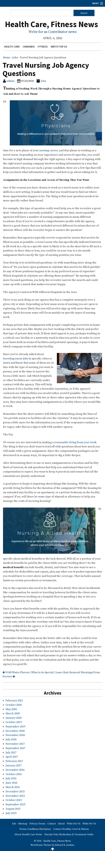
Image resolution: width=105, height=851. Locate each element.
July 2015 (11, 813)
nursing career (48, 150)
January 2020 (14, 718)
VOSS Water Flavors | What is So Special (28, 672)
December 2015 (15, 791)
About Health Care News (28, 834)
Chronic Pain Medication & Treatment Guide (69, 834)
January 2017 (14, 765)
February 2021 (14, 700)
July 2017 (11, 752)
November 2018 (15, 735)
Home (6, 57)
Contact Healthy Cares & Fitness (71, 829)
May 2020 (11, 709)
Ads (14, 823)
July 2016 (11, 778)
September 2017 (15, 748)
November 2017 (15, 744)
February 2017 (14, 761)
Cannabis (29, 46)
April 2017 (12, 757)
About (61, 823)
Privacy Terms (37, 823)
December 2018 (15, 731)
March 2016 (13, 787)
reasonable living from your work (75, 442)
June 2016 (11, 783)
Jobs (15, 57)
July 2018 (11, 739)
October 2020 (14, 705)
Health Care (12, 46)
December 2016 (15, 770)
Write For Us (59, 46)
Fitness (43, 46)
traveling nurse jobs (15, 358)
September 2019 (15, 726)
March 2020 (13, 713)
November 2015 (15, 796)
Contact (51, 823)
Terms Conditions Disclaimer (35, 829)
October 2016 (14, 774)
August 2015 (13, 809)
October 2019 (14, 722)
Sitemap (22, 823)
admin (10, 81)
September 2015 (15, 804)
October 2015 (14, 800)
